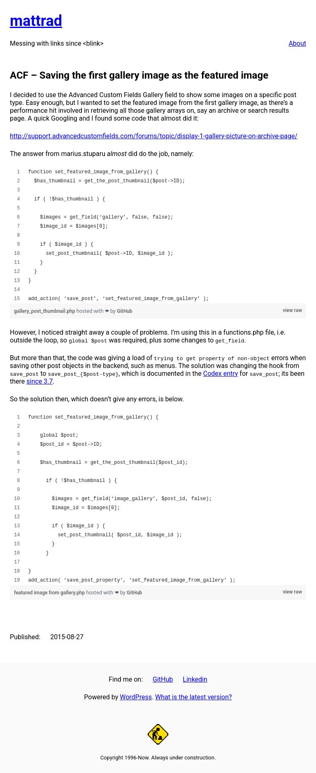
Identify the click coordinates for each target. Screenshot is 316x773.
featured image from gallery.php (50, 593)
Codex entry (220, 373)
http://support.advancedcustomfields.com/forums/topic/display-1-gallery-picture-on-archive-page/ (153, 136)
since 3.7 (39, 381)
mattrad (36, 21)
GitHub (124, 311)
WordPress (136, 697)
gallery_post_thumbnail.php (45, 311)
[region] (158, 235)
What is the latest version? (193, 697)
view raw (292, 310)
